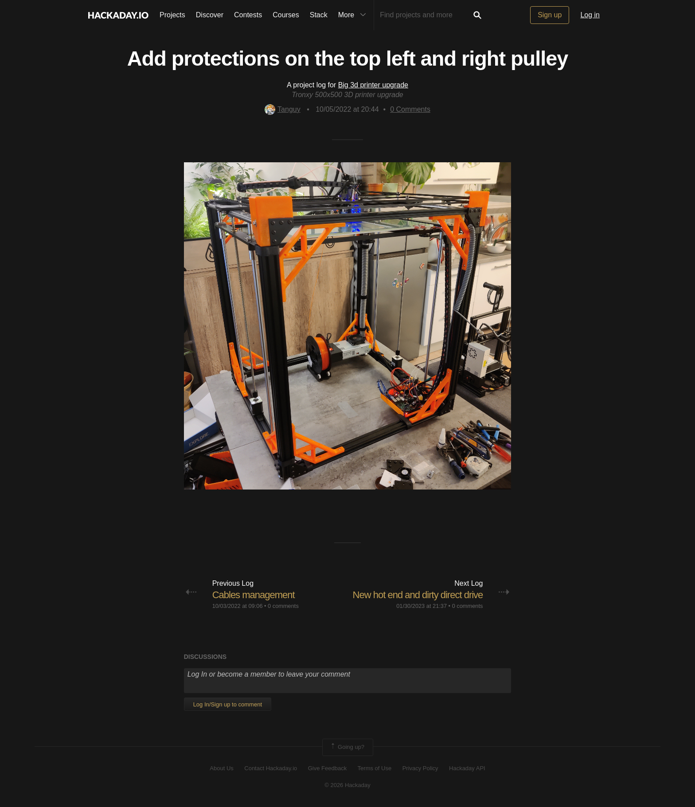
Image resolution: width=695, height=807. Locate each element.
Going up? (347, 747)
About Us (221, 768)
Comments (410, 109)
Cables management (253, 594)
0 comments (283, 606)
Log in (590, 15)
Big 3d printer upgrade (373, 85)
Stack (319, 15)
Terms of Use (375, 768)
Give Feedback (327, 768)
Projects (172, 15)
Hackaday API (467, 768)
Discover (209, 15)
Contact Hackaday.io (270, 768)
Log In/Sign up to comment (227, 704)
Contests (248, 15)
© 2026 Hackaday (347, 785)
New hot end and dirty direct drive (418, 594)
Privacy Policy (420, 768)
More (354, 15)
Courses (286, 15)
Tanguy (283, 109)
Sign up (550, 15)
